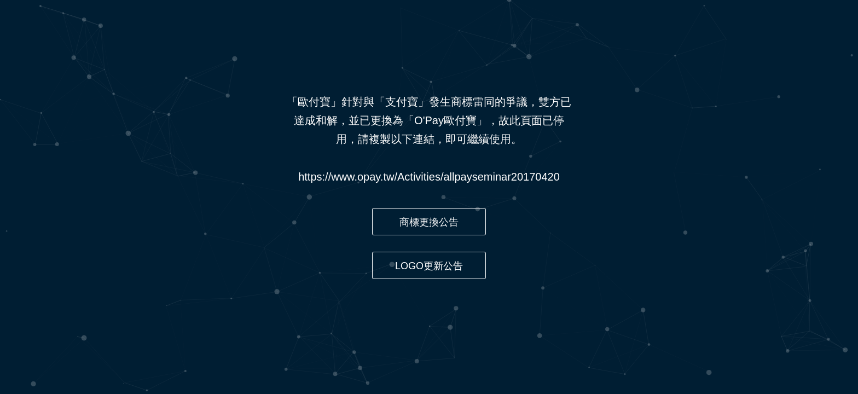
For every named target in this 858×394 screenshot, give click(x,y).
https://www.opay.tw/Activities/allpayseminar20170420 (429, 177)
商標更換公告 (429, 222)
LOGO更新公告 (429, 265)
